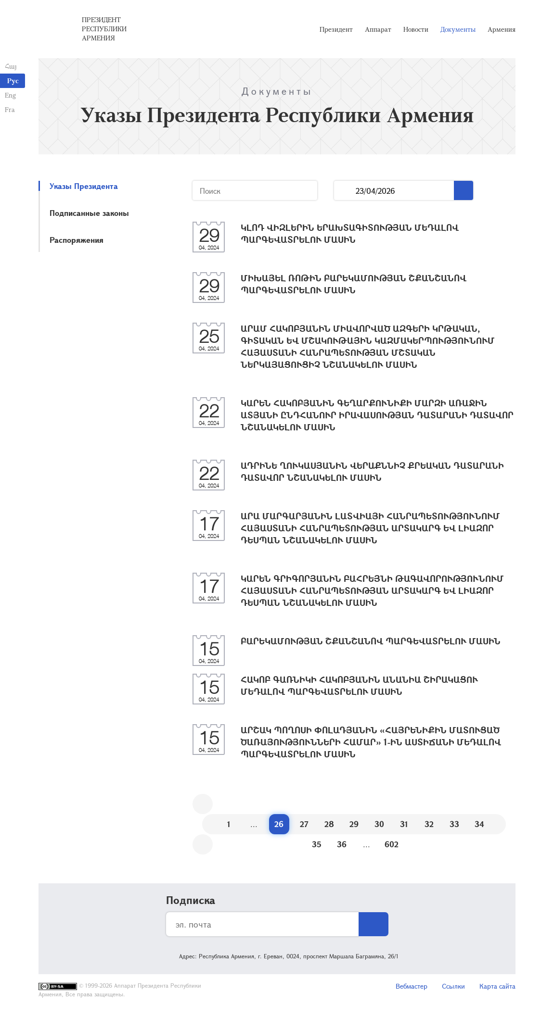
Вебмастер (411, 986)
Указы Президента (84, 186)
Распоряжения (76, 240)
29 (354, 824)
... (345, 191)
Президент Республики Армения (104, 28)
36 (342, 844)
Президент (336, 29)
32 (429, 824)
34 (479, 824)
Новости (415, 29)
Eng (10, 95)
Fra (10, 109)
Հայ (11, 66)
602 (392, 844)
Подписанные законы (89, 213)
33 (454, 824)
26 (278, 824)
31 (404, 824)
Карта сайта (497, 986)
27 (304, 824)
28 (329, 824)
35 (317, 844)
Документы (458, 29)
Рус (13, 80)
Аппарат (378, 29)
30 (379, 824)
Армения (501, 29)
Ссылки (453, 986)
